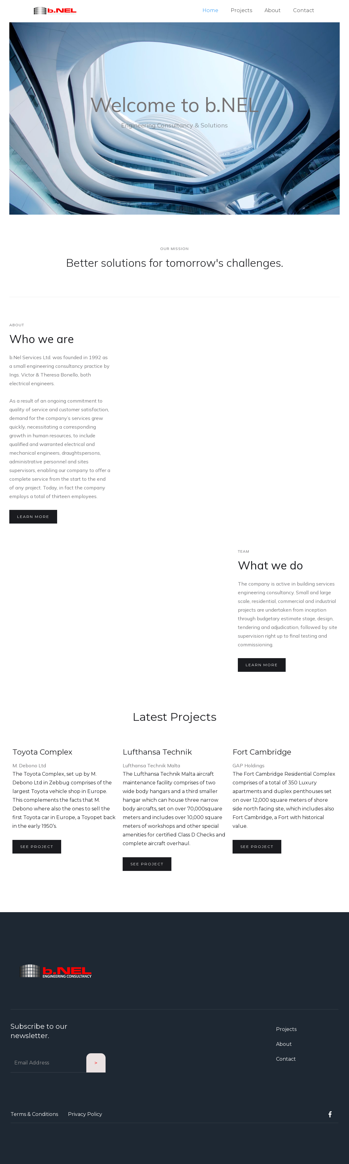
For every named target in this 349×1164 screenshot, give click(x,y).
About (273, 10)
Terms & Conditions (34, 1114)
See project (36, 846)
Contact (303, 10)
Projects (241, 10)
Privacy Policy (85, 1114)
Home (210, 10)
